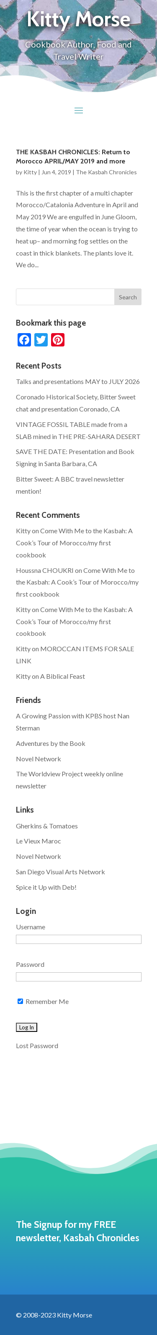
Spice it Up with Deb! (46, 887)
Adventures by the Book (50, 743)
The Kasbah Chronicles (106, 172)
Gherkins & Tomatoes (47, 826)
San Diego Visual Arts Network (60, 872)
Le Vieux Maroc (38, 841)
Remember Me (43, 1001)
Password (30, 964)
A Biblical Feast (62, 676)
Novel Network (38, 759)
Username (30, 927)
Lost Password (37, 1045)
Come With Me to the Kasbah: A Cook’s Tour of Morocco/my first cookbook (74, 543)
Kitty (30, 172)
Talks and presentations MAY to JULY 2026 (78, 381)
